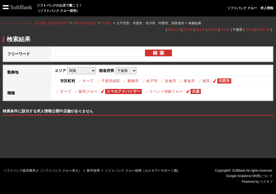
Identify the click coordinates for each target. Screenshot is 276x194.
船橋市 (133, 81)
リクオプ (266, 181)
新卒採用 (93, 170)
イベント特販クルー (166, 91)
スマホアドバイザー (123, 91)
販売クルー (88, 91)
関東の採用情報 (84, 23)
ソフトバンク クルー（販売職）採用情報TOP (35, 23)
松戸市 (152, 81)
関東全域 (174, 30)
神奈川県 (263, 30)
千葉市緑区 (110, 81)
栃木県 (200, 30)
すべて (88, 81)
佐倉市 (170, 81)
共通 (195, 91)
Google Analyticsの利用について (249, 176)
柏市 (206, 81)
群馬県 (213, 30)
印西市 (224, 81)
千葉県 (106, 23)
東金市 (189, 81)
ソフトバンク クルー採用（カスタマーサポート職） (142, 170)
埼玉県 (225, 30)
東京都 (250, 30)
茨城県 (188, 30)
